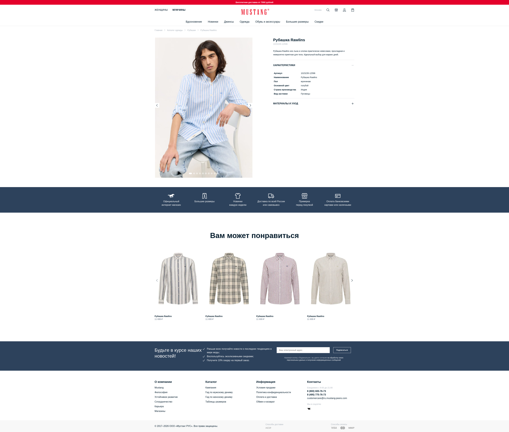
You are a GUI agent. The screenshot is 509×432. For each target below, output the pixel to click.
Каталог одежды (175, 30)
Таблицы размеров (215, 401)
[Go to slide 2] (194, 173)
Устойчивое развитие (166, 397)
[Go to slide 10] (217, 173)
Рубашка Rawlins (163, 316)
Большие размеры (297, 21)
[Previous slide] (157, 105)
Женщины (161, 10)
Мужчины (179, 10)
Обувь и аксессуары (267, 21)
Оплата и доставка (266, 397)
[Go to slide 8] (211, 173)
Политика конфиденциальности (273, 392)
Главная (158, 30)
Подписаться (342, 350)
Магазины (160, 411)
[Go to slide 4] (200, 173)
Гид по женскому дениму (218, 397)
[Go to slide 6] (206, 173)
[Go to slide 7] (209, 173)
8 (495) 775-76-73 (316, 394)
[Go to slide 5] (203, 173)
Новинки (213, 21)
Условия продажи (265, 387)
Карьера (159, 406)
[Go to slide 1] (190, 173)
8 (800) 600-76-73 (316, 391)
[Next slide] (250, 105)
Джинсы (229, 21)
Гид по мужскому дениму (219, 392)
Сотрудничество (163, 401)
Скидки (319, 21)
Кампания (210, 387)
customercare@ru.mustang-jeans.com (327, 398)
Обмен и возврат (265, 401)
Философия (161, 392)
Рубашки (191, 30)
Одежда (244, 21)
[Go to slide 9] (214, 173)
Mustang (159, 387)
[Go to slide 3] (197, 173)
